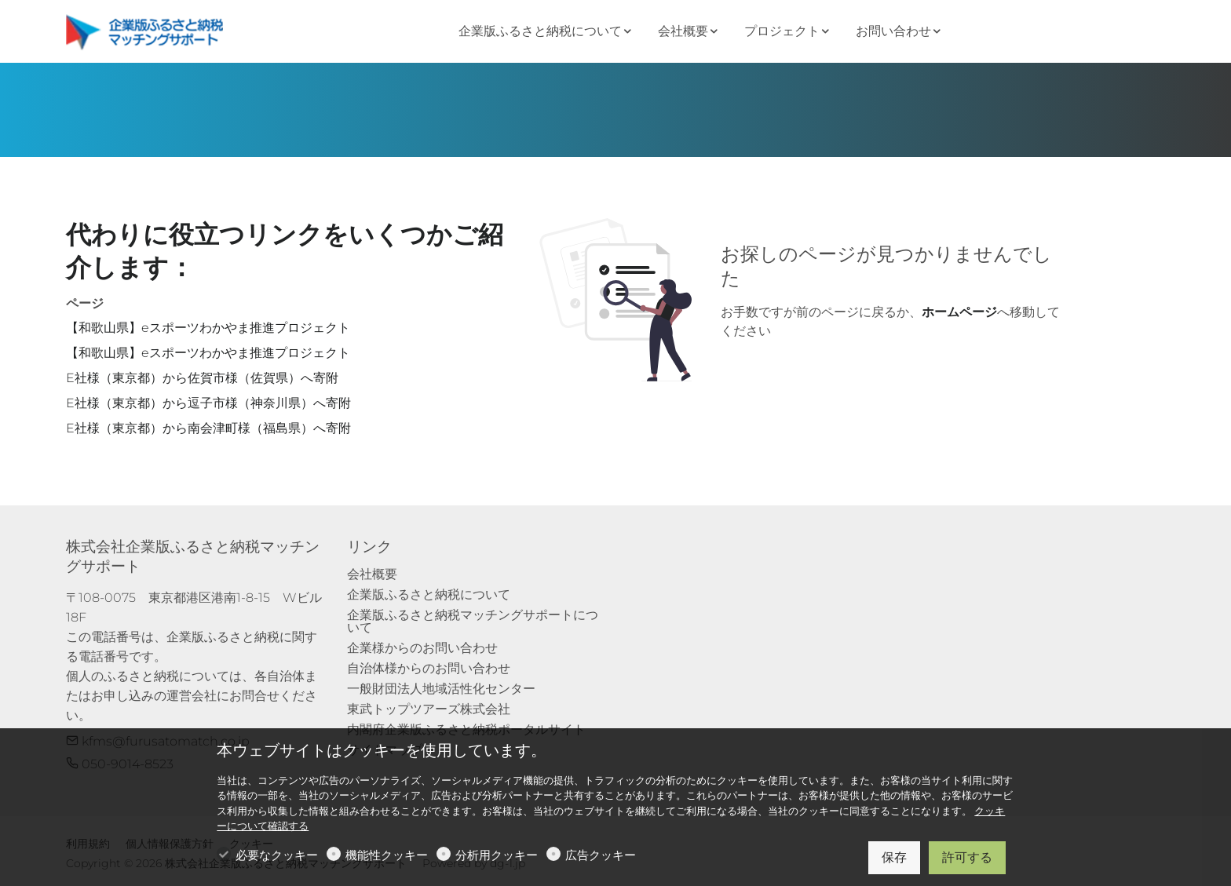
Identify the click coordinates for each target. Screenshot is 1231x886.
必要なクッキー (277, 855)
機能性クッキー (386, 855)
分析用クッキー (496, 855)
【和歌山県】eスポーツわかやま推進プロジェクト (208, 327)
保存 (894, 857)
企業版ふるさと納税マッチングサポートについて (472, 621)
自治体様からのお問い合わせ (428, 668)
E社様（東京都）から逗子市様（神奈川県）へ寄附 (208, 403)
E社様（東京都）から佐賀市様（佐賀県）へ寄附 (202, 377)
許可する (967, 857)
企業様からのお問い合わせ (422, 647)
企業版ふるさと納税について (428, 594)
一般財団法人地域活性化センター (441, 688)
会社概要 (372, 574)
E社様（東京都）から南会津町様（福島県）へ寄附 (208, 428)
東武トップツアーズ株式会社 (428, 709)
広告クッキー (600, 855)
